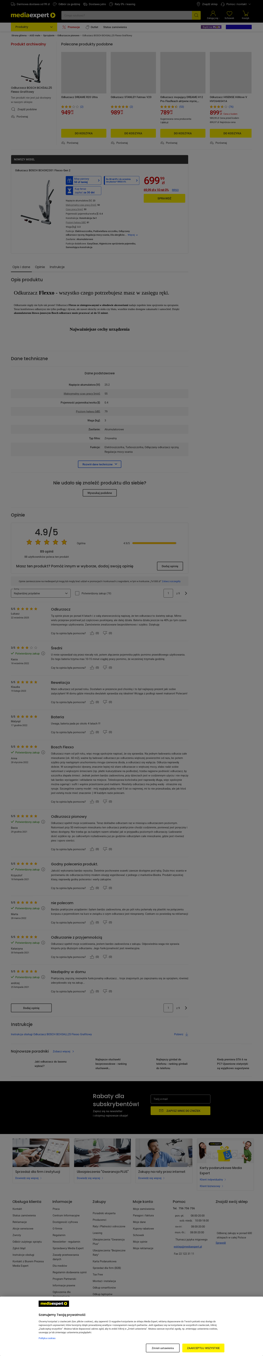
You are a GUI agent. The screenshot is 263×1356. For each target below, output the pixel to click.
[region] (131, 1326)
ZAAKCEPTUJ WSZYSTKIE (203, 1348)
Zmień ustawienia (163, 1348)
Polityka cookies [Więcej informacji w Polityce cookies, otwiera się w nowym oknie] (47, 1338)
